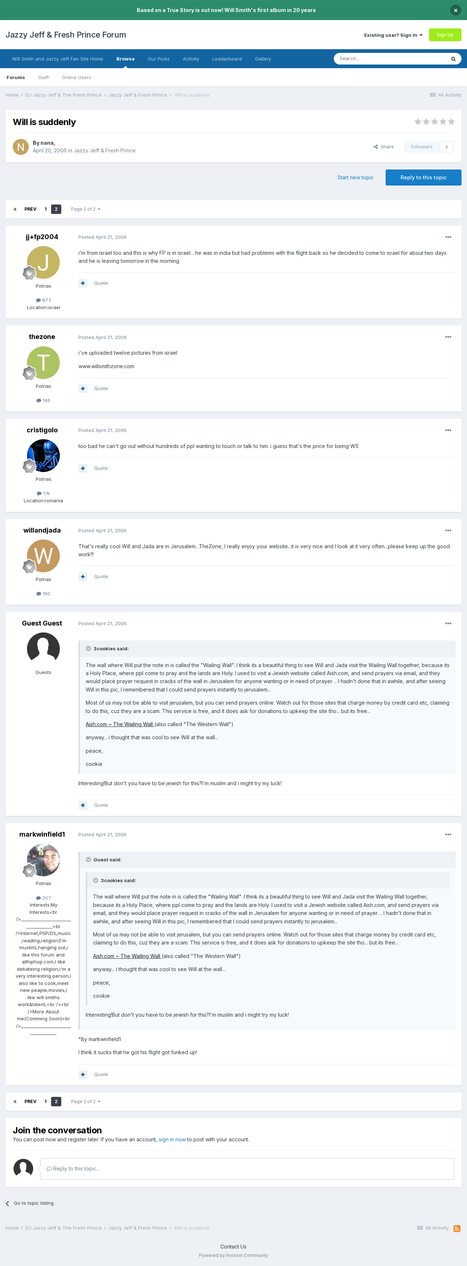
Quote (101, 283)
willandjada (42, 530)
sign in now (172, 1139)
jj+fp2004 (42, 237)
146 (43, 400)
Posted (102, 237)
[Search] (371, 59)
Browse (125, 62)
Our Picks (159, 59)
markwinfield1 (42, 834)
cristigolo (42, 430)
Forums (16, 77)
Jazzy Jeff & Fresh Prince (105, 150)
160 (43, 593)
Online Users (76, 77)
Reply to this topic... (73, 1168)
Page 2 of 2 (85, 209)
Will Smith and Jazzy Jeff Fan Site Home (57, 59)
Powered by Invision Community (233, 1255)
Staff (43, 77)
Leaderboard (227, 59)
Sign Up (445, 35)
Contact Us (233, 1246)
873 (43, 300)
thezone (42, 336)
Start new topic (355, 177)
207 (43, 898)
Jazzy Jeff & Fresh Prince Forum (65, 34)
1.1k (43, 493)
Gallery (263, 59)
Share (384, 146)
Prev (30, 209)
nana (47, 143)
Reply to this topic (424, 177)
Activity (191, 59)
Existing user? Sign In (393, 35)
